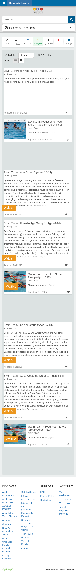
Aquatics (6, 520)
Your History (65, 503)
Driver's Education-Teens (7, 531)
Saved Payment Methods (63, 510)
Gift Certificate (28, 492)
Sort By (10, 55)
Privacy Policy (47, 496)
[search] (35, 19)
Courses (6, 524)
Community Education (19, 3)
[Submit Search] (71, 19)
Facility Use (8, 555)
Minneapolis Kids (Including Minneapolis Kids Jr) (27, 509)
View (7, 60)
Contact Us (45, 500)
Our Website (27, 548)
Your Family (65, 499)
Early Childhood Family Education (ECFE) (7, 545)
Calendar (6, 558)
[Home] (3, 3)
